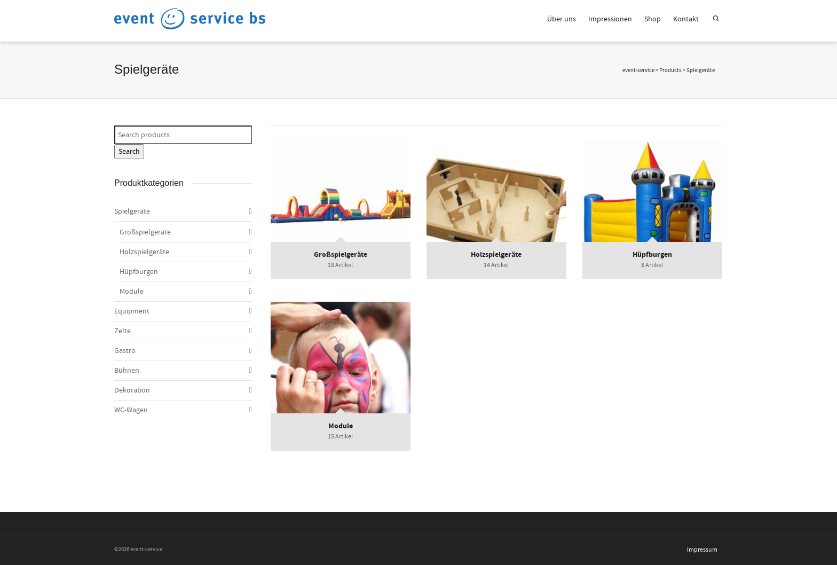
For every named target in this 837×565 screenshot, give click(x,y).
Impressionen (610, 19)
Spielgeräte (132, 211)
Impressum (702, 550)
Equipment (131, 311)
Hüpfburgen (139, 272)
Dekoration (132, 390)
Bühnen (126, 370)
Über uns (561, 19)
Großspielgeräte (145, 232)
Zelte (122, 331)
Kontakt (686, 19)
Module (132, 291)
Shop (652, 19)
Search (129, 151)
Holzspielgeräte (144, 252)
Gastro (125, 351)
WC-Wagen (131, 410)
